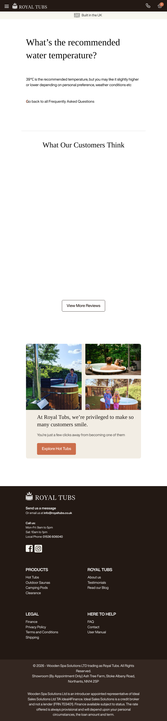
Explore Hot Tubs (56, 449)
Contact (93, 627)
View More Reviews (83, 306)
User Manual (97, 632)
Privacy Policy (36, 627)
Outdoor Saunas (38, 582)
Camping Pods (37, 587)
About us (94, 577)
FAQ (91, 621)
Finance (31, 621)
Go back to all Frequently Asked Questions (60, 101)
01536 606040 (53, 536)
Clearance (33, 593)
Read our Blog (98, 587)
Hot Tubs (32, 577)
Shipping (32, 637)
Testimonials (97, 582)
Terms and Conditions (42, 632)
